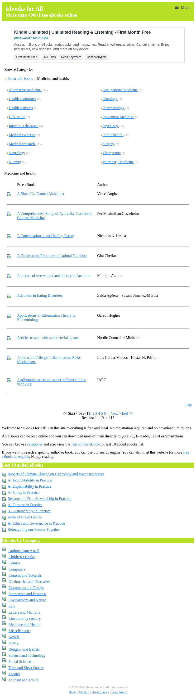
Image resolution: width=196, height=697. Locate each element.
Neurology (16, 153)
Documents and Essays (26, 588)
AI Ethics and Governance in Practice (36, 523)
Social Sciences (20, 662)
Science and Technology (27, 655)
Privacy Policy (100, 692)
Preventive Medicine (117, 117)
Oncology (109, 99)
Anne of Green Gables (25, 517)
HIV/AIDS (16, 117)
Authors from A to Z (23, 551)
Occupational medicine (119, 90)
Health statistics (20, 108)
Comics (14, 563)
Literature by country (25, 618)
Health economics (21, 99)
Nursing (14, 162)
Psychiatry (109, 126)
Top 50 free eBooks (86, 444)
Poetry (14, 643)
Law (12, 606)
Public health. (112, 135)
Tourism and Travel (23, 680)
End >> (127, 413)
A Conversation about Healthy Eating (45, 236)
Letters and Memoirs (24, 612)
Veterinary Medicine (117, 162)
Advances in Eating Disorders (40, 295)
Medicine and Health (24, 625)
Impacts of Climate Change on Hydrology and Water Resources (56, 474)
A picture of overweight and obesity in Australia (53, 276)
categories (35, 444)
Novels (14, 637)
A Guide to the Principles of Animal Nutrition (52, 256)
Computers (17, 569)
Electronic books (20, 78)
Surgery (107, 144)
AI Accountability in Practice (30, 480)
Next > (115, 413)
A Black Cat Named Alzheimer (40, 194)
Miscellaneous (19, 631)
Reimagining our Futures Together (34, 529)
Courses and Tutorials (25, 575)
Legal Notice (119, 692)
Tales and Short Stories (26, 668)
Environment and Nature (27, 600)
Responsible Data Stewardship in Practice (39, 499)
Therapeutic (110, 153)
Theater (14, 674)
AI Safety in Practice (23, 492)
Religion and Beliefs (24, 649)
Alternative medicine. (24, 90)
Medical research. (21, 144)
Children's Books (22, 557)
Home (72, 692)
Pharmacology (112, 108)
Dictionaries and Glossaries (29, 582)
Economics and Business (27, 594)
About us (83, 692)
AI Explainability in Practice (29, 486)
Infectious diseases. (22, 126)
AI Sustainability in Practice (29, 511)
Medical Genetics (21, 135)
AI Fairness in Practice (25, 505)
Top (189, 404)
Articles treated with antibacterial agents (48, 338)
